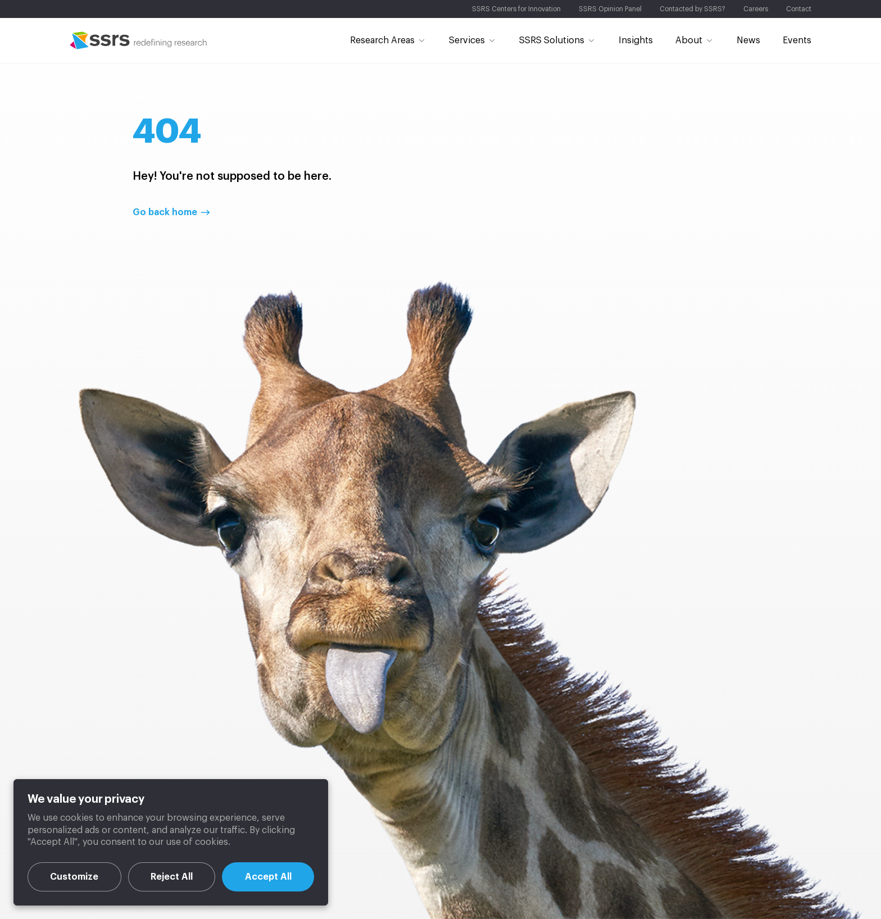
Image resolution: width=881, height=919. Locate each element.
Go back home (165, 212)
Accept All (268, 876)
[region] (170, 842)
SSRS (138, 40)
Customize (74, 876)
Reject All (172, 876)
